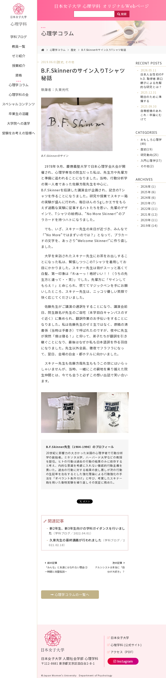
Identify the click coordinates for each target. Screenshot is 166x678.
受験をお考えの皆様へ (18, 132)
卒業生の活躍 (18, 113)
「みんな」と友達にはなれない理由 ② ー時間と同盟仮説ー (67, 567)
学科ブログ (18, 36)
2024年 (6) (148, 197)
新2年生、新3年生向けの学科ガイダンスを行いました (87, 530)
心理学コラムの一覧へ (70, 594)
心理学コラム (18, 84)
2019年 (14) (149, 225)
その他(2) (147, 166)
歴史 (73, 49)
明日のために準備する (151, 96)
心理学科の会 (18, 94)
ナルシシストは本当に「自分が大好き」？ (110, 567)
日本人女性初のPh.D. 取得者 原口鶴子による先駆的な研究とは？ (152, 78)
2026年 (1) (148, 186)
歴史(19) (147, 149)
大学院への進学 (18, 123)
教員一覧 (18, 46)
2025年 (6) (148, 192)
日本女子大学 (120, 637)
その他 (69, 62)
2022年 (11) (149, 209)
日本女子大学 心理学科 (101, 6)
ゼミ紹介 (18, 55)
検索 (124, 14)
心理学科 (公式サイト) (126, 645)
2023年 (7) (148, 203)
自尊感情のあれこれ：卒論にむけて (151, 112)
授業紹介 (18, 65)
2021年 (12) (149, 214)
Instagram (123, 661)
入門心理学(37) (151, 160)
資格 (18, 75)
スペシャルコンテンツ (18, 103)
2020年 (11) (149, 220)
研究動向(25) (150, 155)
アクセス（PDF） (123, 652)
